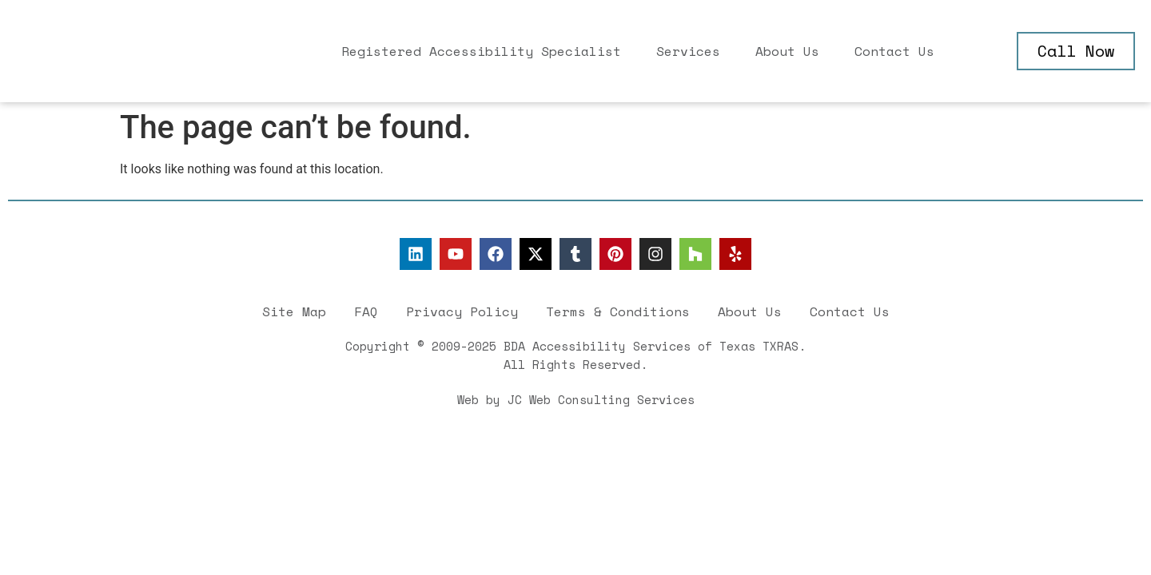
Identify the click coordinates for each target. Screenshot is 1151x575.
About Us (787, 51)
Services (688, 51)
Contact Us (894, 51)
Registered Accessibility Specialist (481, 51)
